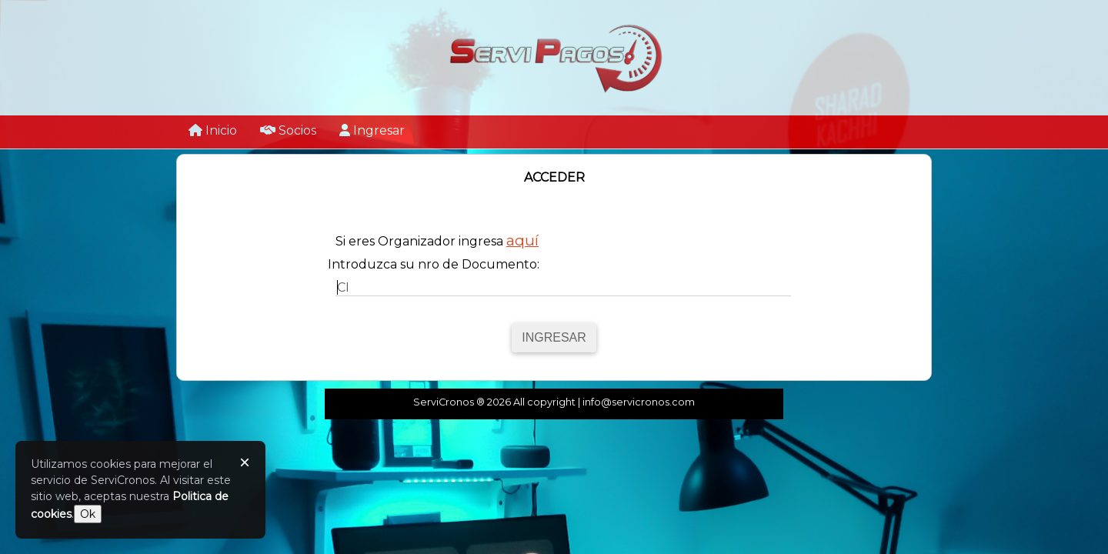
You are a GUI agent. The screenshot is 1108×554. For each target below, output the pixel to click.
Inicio (213, 130)
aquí (522, 240)
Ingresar (372, 130)
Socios (288, 130)
